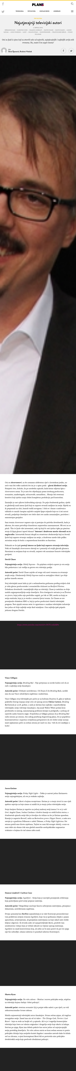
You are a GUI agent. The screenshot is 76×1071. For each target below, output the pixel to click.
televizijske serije (59, 32)
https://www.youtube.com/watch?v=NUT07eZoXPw (38, 624)
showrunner (45, 32)
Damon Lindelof (36, 30)
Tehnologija (20, 11)
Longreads (56, 11)
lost (24, 32)
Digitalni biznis (44, 11)
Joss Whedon (16, 32)
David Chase (48, 30)
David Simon (60, 30)
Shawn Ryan (33, 32)
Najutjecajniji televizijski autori (38, 23)
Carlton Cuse (22, 30)
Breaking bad (10, 30)
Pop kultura (32, 11)
